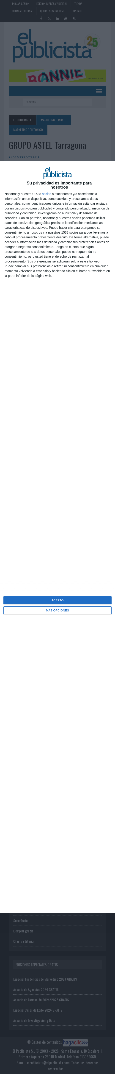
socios (46, 193)
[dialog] (57, 537)
